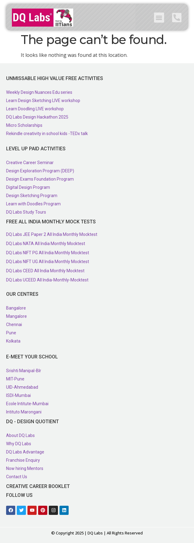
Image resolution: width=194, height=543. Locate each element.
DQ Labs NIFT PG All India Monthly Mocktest (47, 252)
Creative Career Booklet (38, 486)
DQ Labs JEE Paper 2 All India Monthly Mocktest (51, 234)
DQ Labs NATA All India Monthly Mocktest (45, 243)
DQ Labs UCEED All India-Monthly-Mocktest (47, 279)
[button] (159, 18)
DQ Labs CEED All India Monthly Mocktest (45, 270)
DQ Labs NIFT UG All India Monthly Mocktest (47, 261)
